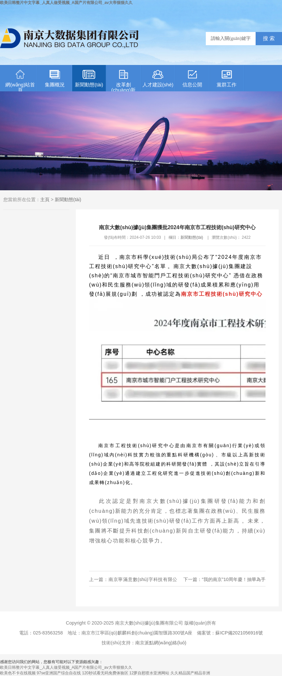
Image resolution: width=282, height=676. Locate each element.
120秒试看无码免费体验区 (105, 673)
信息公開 (192, 78)
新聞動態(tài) (89, 78)
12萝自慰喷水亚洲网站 (149, 673)
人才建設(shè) (157, 78)
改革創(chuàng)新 (123, 80)
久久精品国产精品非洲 (190, 673)
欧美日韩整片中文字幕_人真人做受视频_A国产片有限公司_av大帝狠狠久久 (66, 2)
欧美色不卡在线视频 (18, 673)
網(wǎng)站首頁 (20, 80)
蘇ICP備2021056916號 (239, 632)
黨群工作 (226, 78)
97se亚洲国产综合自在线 (59, 673)
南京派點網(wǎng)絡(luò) (160, 642)
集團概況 (55, 78)
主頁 (44, 199)
